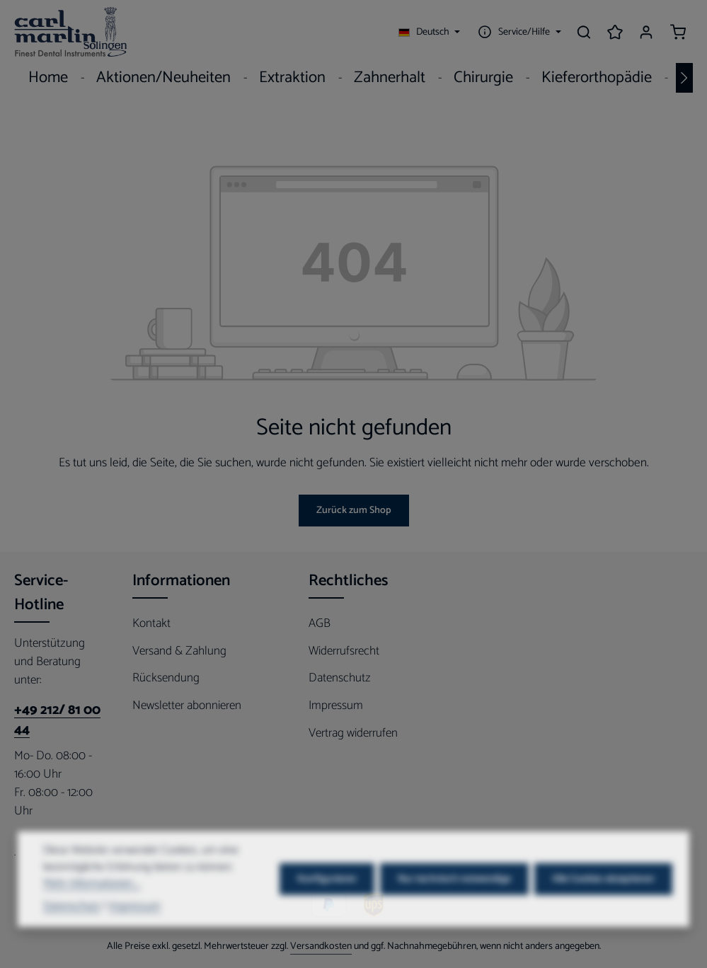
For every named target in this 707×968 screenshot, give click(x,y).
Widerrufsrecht (344, 651)
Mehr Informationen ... (91, 905)
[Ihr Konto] (646, 32)
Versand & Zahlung (179, 651)
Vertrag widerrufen (353, 733)
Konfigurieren (327, 900)
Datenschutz (340, 678)
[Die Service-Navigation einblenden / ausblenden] (518, 32)
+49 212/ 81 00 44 (57, 721)
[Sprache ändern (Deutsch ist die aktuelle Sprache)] (429, 32)
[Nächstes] (684, 78)
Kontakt (151, 623)
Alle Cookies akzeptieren (603, 900)
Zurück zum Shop (353, 510)
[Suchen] (584, 32)
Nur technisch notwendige (454, 900)
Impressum (336, 705)
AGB (319, 623)
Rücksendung (166, 678)
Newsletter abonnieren (186, 705)
